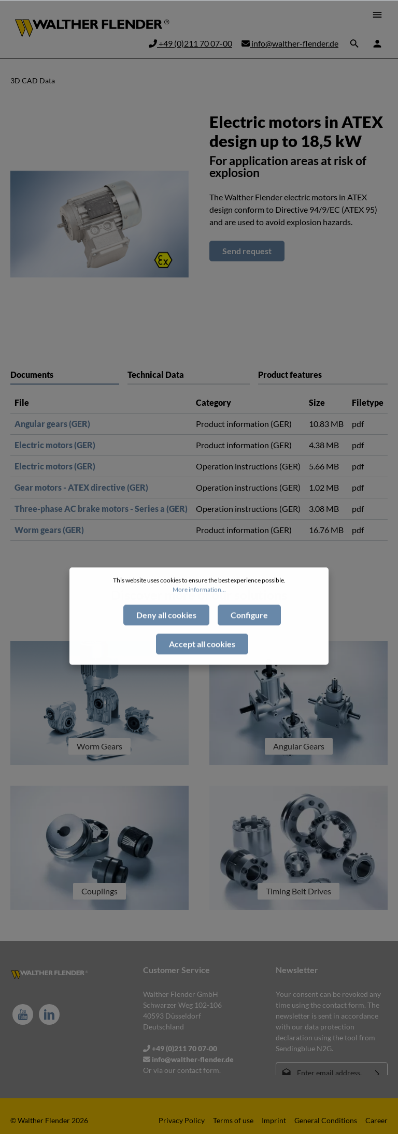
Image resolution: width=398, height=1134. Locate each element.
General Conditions (325, 1120)
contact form (198, 1070)
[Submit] (377, 1072)
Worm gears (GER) (49, 530)
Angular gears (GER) (52, 424)
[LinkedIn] (49, 1014)
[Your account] (377, 43)
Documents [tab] (31, 374)
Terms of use (233, 1120)
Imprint (274, 1120)
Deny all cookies (166, 635)
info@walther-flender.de (289, 43)
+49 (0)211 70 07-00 (190, 43)
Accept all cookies (202, 664)
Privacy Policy (182, 1120)
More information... (199, 609)
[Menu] (377, 14)
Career (376, 1120)
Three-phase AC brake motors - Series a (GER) (101, 508)
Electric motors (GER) (55, 445)
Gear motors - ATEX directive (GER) (81, 487)
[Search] (354, 43)
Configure (249, 635)
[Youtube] (22, 1014)
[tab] (188, 374)
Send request (247, 251)
